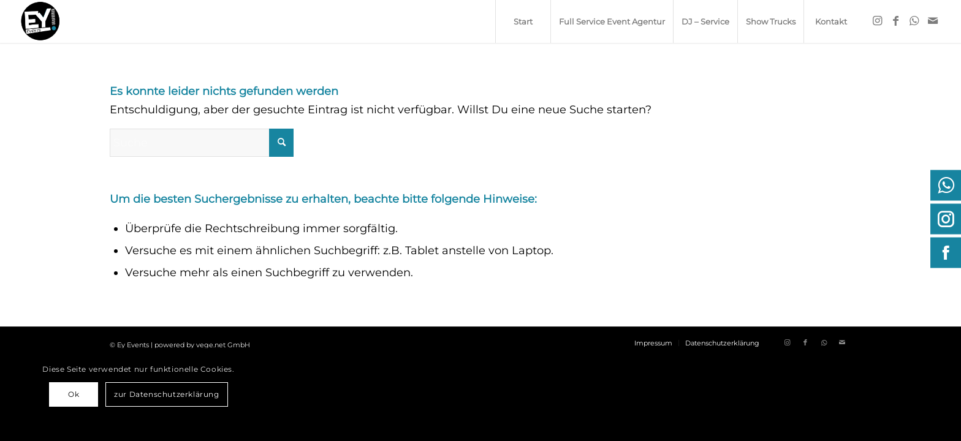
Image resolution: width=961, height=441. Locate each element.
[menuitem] (522, 21)
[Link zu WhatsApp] (914, 21)
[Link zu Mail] (933, 21)
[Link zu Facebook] (896, 21)
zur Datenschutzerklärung (166, 394)
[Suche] (202, 143)
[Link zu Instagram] (877, 21)
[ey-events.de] (40, 21)
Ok (73, 394)
